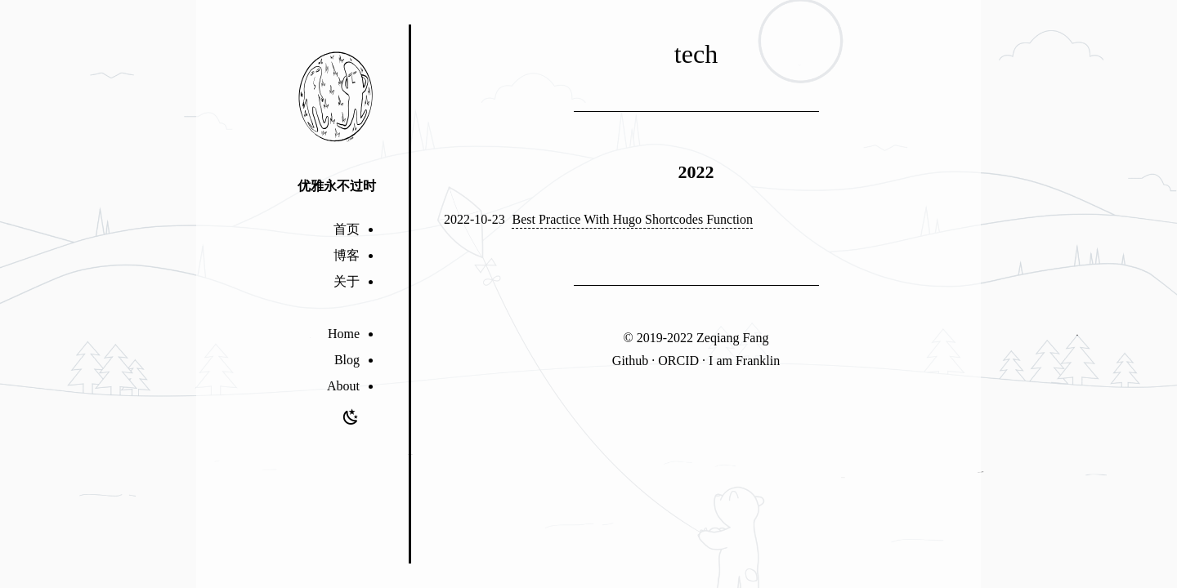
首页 (346, 229)
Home (344, 334)
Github (630, 361)
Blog (347, 360)
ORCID (678, 361)
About (343, 386)
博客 (346, 255)
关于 (346, 281)
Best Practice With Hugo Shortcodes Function (632, 219)
